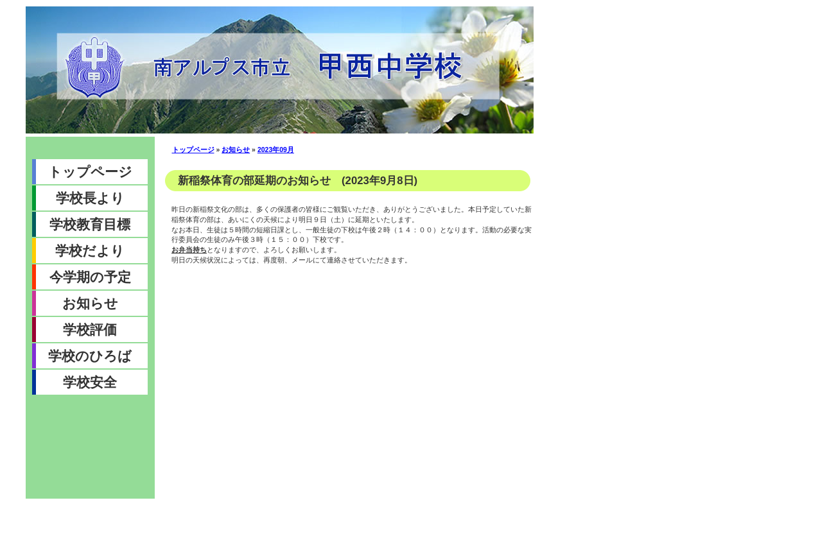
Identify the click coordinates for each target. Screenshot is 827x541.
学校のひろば (90, 355)
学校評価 (90, 329)
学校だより (90, 250)
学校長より (90, 198)
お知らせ (90, 303)
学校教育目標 (89, 224)
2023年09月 (275, 149)
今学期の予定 (90, 277)
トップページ (90, 171)
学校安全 (90, 382)
